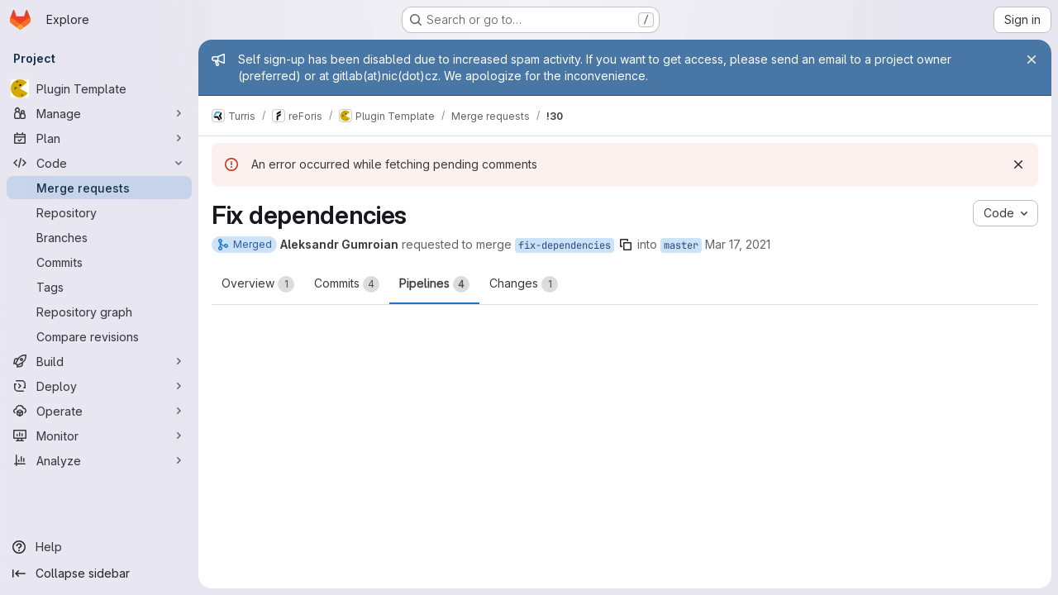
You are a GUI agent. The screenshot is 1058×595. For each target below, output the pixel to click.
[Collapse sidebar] (99, 573)
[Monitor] (99, 435)
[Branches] (99, 237)
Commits (346, 284)
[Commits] (99, 262)
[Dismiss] (1018, 164)
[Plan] (99, 138)
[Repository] (99, 212)
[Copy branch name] (626, 245)
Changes (523, 284)
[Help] (99, 547)
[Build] (99, 361)
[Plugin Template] (99, 88)
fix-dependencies (564, 245)
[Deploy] (99, 385)
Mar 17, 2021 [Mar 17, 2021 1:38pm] (737, 244)
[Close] (1031, 59)
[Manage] (99, 113)
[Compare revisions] (99, 336)
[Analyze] (99, 460)
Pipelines (434, 284)
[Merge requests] (99, 187)
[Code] (99, 162)
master (681, 245)
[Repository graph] (99, 311)
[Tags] (99, 286)
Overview (258, 284)
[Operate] (99, 410)
